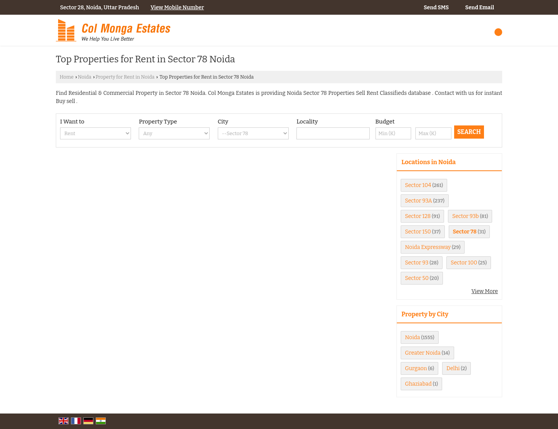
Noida (84, 77)
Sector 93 (417, 262)
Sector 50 (417, 278)
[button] (177, 7)
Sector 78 (465, 231)
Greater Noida (423, 353)
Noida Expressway (428, 247)
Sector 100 (464, 262)
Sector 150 (418, 231)
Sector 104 (418, 185)
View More (485, 291)
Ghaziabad (418, 384)
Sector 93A (418, 200)
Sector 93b (465, 216)
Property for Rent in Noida (124, 77)
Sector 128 (418, 216)
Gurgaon (416, 368)
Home (67, 77)
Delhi (453, 368)
